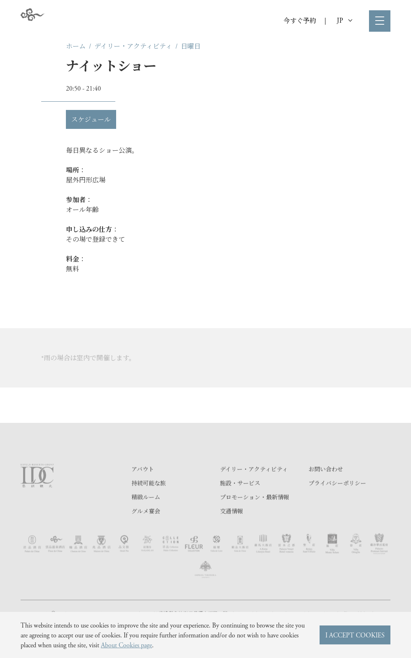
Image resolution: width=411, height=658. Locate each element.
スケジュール (91, 119)
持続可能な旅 (148, 500)
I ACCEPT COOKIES (355, 634)
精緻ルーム (145, 514)
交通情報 (231, 528)
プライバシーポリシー (337, 500)
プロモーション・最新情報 (254, 514)
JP (344, 20)
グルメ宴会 (145, 528)
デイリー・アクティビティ (133, 46)
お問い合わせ (325, 486)
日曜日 (191, 46)
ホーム (76, 46)
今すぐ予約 (299, 20)
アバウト (142, 486)
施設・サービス (240, 500)
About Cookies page (126, 644)
